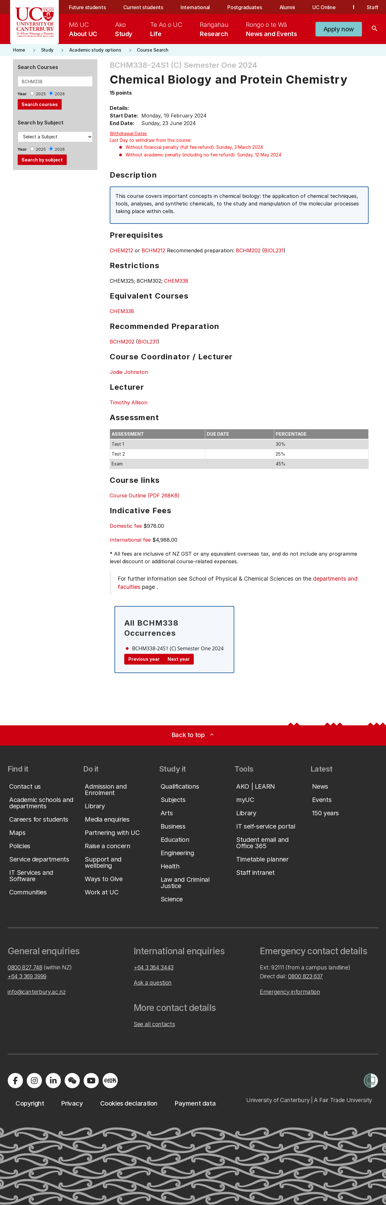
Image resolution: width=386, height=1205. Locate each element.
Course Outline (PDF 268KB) (145, 495)
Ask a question (153, 982)
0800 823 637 (305, 976)
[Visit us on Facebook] (15, 1080)
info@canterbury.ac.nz (36, 991)
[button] (339, 29)
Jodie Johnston (129, 372)
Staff (372, 7)
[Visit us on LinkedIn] (53, 1080)
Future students (87, 7)
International (195, 7)
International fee (130, 540)
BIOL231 (274, 250)
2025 (41, 93)
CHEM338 (176, 281)
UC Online (323, 7)
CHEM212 (121, 250)
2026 (60, 93)
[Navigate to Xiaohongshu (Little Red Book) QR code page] (110, 1080)
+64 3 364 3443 (154, 967)
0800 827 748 (25, 967)
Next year (179, 659)
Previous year (144, 659)
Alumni (287, 7)
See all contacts (154, 1024)
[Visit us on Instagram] (34, 1080)
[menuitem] (83, 29)
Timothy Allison (128, 402)
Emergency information (290, 991)
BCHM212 (153, 250)
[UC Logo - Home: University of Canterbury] (34, 22)
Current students (143, 7)
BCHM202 (248, 250)
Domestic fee (126, 526)
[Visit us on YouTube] (91, 1080)
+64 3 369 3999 (27, 976)
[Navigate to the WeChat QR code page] (72, 1080)
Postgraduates (244, 7)
